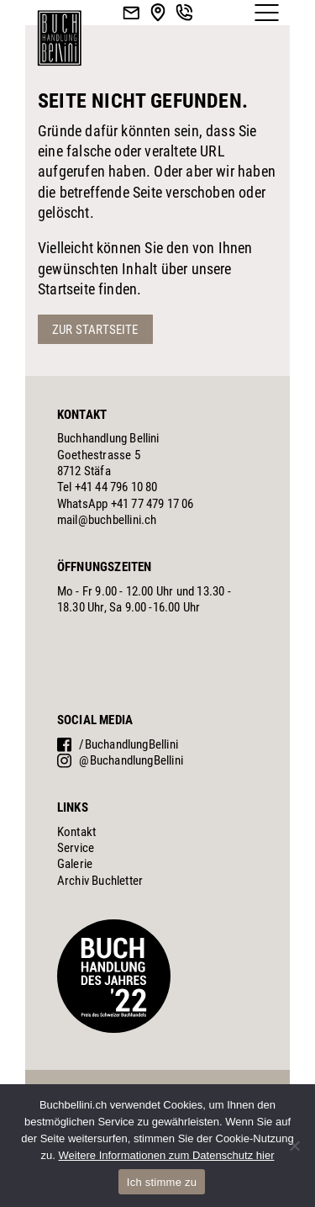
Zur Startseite (95, 329)
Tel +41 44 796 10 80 (107, 487)
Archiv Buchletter (100, 880)
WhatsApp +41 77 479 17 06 (125, 503)
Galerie (74, 863)
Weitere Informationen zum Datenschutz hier (166, 1155)
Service (75, 847)
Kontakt (76, 831)
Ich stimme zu (162, 1182)
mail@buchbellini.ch (107, 519)
